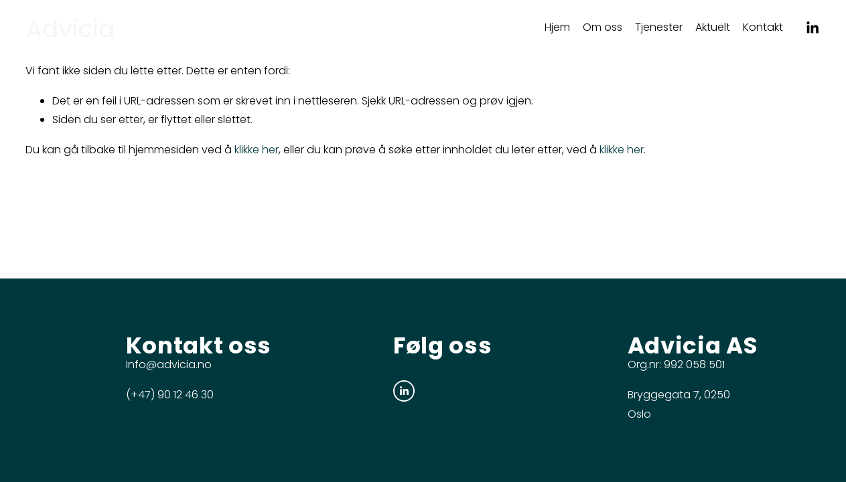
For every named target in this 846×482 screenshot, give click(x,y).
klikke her (256, 149)
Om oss (602, 27)
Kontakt (763, 27)
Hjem (557, 27)
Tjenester (659, 27)
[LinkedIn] (812, 27)
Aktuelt (712, 27)
